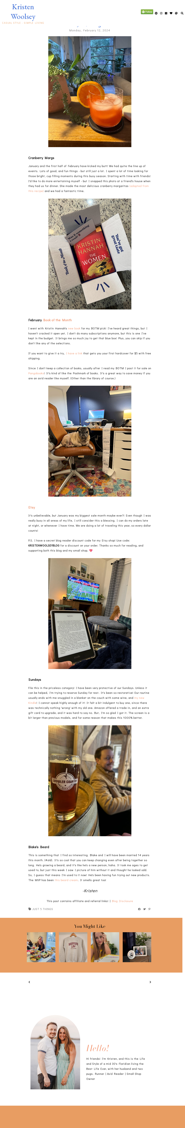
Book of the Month (57, 320)
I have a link (74, 353)
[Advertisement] (54, 1116)
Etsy (31, 507)
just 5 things (42, 909)
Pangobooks (36, 373)
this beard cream (66, 880)
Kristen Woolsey (23, 11)
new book (74, 328)
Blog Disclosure (122, 901)
